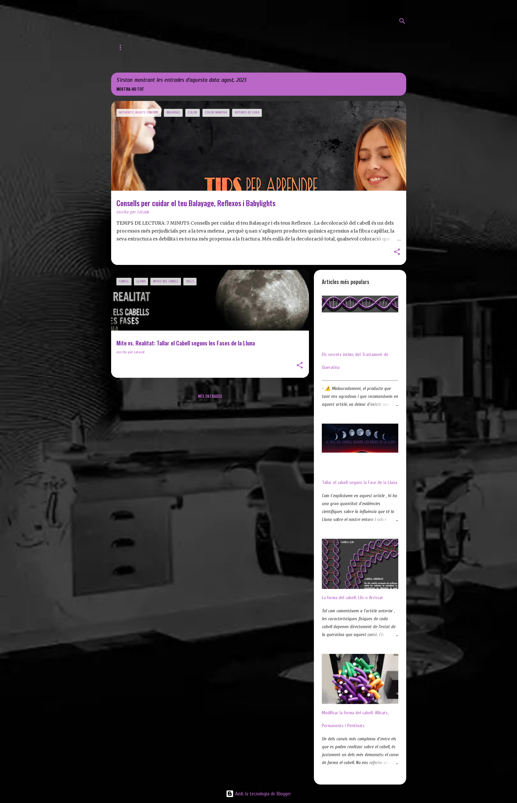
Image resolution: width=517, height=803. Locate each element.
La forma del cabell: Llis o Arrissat (352, 597)
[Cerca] (402, 21)
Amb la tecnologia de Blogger (258, 794)
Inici (121, 47)
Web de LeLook (159, 47)
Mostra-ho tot (130, 89)
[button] (397, 252)
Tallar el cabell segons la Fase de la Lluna (359, 482)
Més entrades (210, 396)
